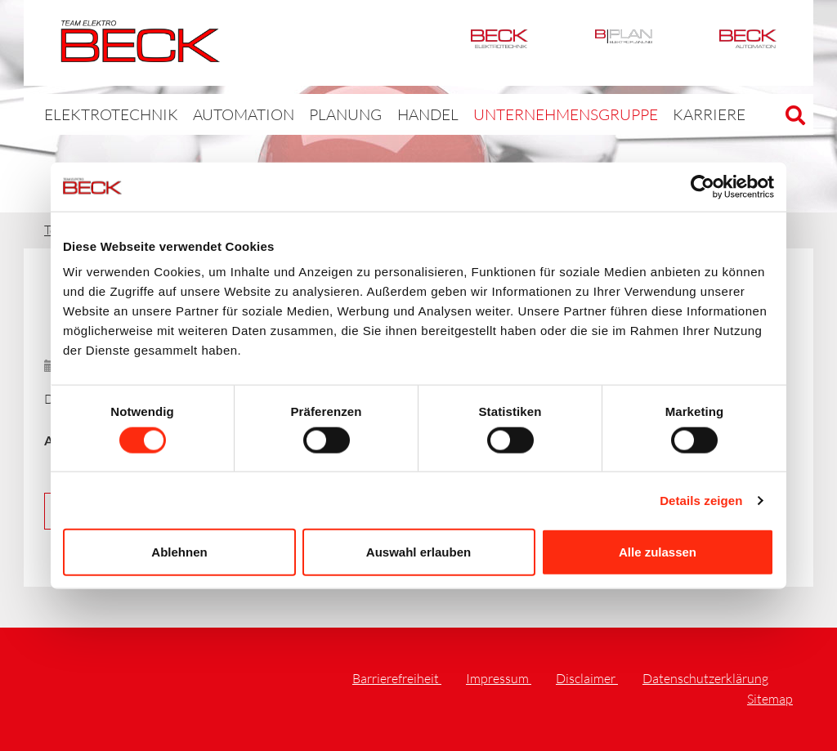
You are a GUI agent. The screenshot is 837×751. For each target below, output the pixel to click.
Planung (305, 114)
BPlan (623, 42)
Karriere (626, 114)
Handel (380, 114)
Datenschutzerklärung (705, 678)
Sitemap (770, 699)
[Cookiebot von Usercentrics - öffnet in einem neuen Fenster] (702, 186)
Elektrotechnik (499, 42)
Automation (748, 42)
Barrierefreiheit (396, 678)
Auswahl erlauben (418, 552)
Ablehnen (179, 552)
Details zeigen (701, 500)
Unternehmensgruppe (501, 114)
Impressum (498, 678)
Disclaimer (587, 678)
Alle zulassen (657, 552)
